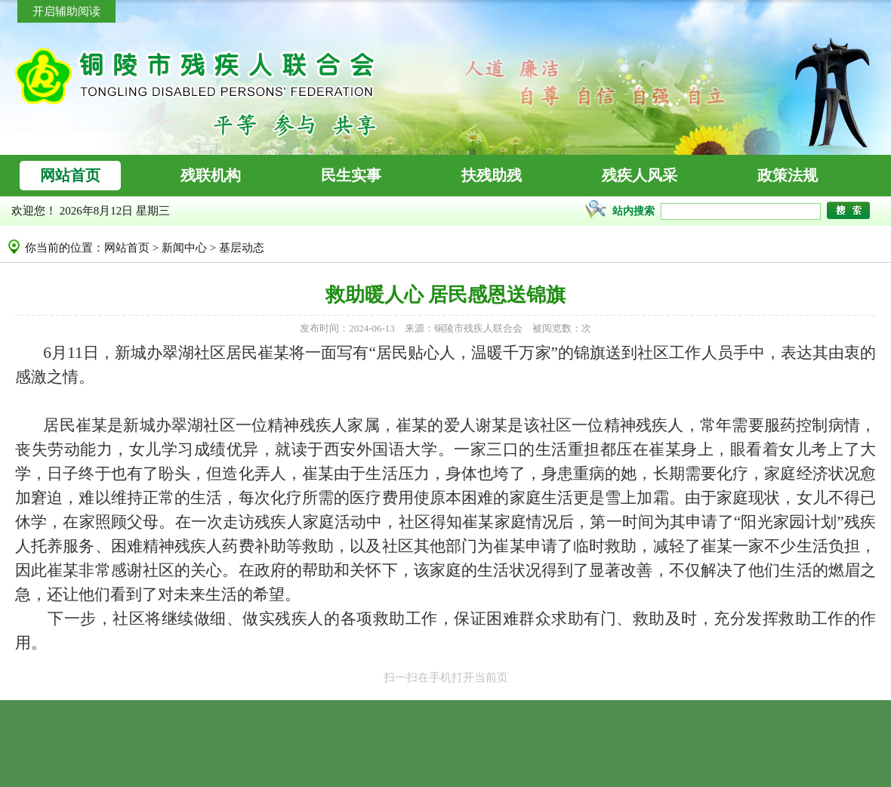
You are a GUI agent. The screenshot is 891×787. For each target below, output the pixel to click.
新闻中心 (184, 248)
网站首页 (127, 248)
